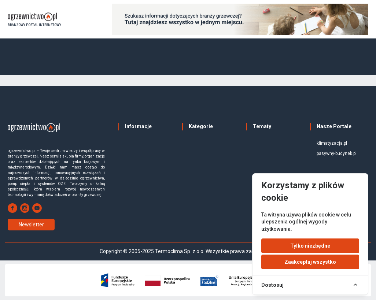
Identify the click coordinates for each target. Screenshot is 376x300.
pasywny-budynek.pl (337, 153)
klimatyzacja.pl (332, 143)
